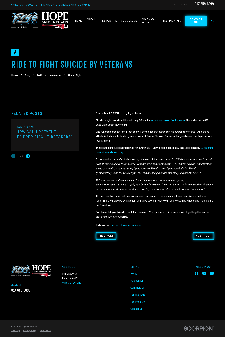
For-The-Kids (181, 4)
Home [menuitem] (78, 21)
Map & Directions (71, 282)
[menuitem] (15, 330)
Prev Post (106, 235)
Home (133, 273)
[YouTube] (212, 273)
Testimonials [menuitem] (172, 21)
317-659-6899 (204, 4)
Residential (136, 280)
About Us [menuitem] (91, 20)
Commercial (137, 287)
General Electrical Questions (126, 225)
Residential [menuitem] (109, 21)
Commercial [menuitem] (129, 21)
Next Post (203, 235)
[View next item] (28, 156)
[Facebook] (196, 273)
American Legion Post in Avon (168, 120)
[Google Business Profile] (204, 273)
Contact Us (196, 21)
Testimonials (137, 301)
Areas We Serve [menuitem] (148, 20)
